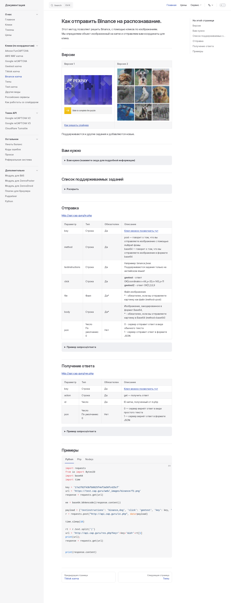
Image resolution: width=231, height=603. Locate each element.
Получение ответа (203, 46)
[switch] (222, 5)
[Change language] (210, 5)
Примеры (198, 51)
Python (69, 459)
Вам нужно (199, 30)
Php (79, 459)
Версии (197, 25)
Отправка (198, 41)
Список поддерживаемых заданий (209, 36)
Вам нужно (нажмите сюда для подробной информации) (101, 160)
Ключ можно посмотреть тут (141, 230)
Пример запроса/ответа (81, 347)
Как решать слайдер (76, 125)
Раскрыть (73, 189)
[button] (21, 14)
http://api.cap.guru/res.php (78, 373)
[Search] (61, 5)
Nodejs (89, 459)
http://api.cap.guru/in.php (77, 215)
